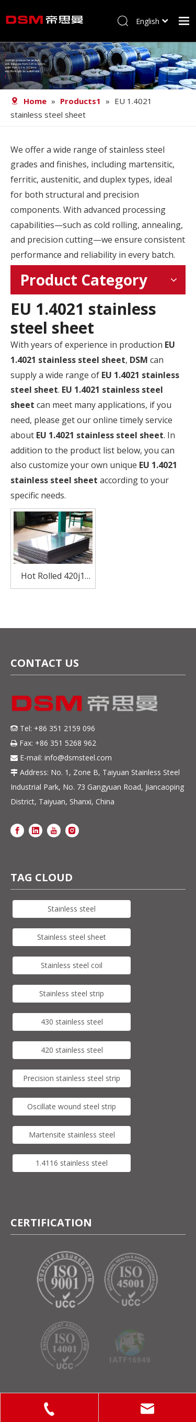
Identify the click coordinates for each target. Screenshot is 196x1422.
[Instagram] (72, 829)
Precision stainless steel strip (71, 1078)
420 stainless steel (72, 1050)
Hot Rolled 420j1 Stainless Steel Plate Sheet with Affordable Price (53, 576)
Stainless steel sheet (71, 937)
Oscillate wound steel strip (71, 1106)
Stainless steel (72, 909)
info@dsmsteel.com (78, 758)
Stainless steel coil (71, 965)
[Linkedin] (35, 829)
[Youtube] (54, 829)
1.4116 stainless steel (72, 1163)
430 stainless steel (72, 1022)
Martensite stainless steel (72, 1135)
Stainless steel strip (71, 993)
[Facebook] (17, 829)
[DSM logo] (84, 702)
